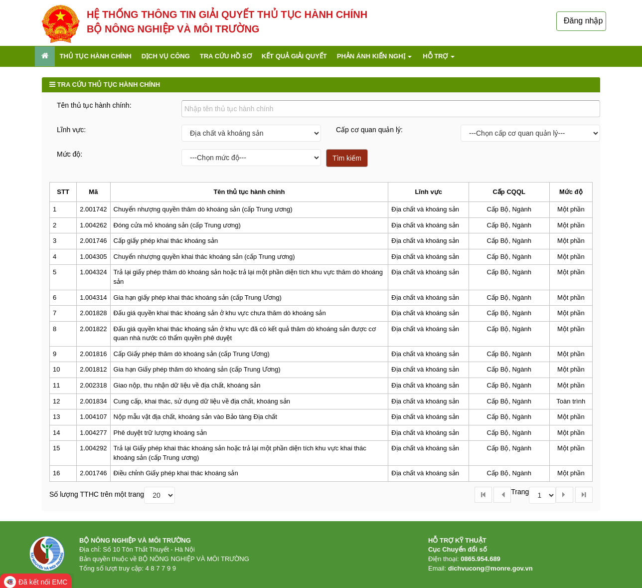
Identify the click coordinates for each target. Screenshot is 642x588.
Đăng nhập (583, 20)
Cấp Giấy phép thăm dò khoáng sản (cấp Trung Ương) (192, 354)
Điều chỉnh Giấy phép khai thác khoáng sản (176, 473)
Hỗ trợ (439, 56)
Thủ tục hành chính (96, 56)
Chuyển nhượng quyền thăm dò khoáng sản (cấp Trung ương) (203, 209)
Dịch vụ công (166, 56)
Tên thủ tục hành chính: (94, 105)
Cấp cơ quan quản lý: (369, 130)
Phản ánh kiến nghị (374, 56)
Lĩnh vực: (71, 130)
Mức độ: (69, 154)
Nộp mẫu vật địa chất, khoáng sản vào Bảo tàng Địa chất (195, 416)
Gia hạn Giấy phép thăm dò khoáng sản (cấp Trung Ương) (197, 369)
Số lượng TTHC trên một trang (96, 494)
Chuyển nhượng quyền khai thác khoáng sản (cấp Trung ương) (204, 256)
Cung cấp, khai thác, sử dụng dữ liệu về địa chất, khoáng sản (202, 401)
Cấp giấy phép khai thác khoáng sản (166, 240)
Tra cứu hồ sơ (226, 56)
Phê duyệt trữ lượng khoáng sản (160, 432)
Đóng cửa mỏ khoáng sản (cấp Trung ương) (177, 225)
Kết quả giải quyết (294, 56)
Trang (520, 492)
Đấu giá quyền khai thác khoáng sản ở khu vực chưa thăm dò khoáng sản (220, 313)
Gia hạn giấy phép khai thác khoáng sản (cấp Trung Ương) (198, 297)
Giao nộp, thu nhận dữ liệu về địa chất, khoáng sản (187, 385)
